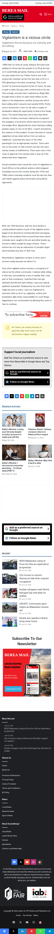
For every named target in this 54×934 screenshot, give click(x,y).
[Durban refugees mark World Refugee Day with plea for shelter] (9, 593)
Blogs (21, 26)
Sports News (7, 815)
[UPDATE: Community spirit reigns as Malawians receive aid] (9, 607)
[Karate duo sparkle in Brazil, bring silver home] (9, 622)
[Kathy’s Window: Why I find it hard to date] (40, 451)
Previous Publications (11, 775)
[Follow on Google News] (27, 382)
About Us (6, 770)
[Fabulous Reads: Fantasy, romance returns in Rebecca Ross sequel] (40, 420)
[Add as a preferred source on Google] (13, 17)
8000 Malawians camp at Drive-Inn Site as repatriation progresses (34, 564)
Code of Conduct (9, 784)
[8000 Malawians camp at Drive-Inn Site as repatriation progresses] (9, 564)
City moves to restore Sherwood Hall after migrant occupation (34, 578)
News (35, 915)
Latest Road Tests (9, 836)
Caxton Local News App (12, 848)
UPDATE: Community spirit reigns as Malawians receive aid (33, 607)
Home (5, 26)
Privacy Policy (8, 779)
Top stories (27, 915)
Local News (6, 807)
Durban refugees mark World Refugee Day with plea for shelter (34, 592)
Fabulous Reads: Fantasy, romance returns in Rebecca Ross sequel (39, 432)
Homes (5, 840)
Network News (8, 811)
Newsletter (6, 844)
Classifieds (6, 831)
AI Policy (5, 792)
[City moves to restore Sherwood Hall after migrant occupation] (9, 579)
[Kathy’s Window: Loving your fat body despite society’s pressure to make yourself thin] (14, 420)
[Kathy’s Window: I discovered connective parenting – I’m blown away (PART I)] (14, 452)
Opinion (14, 26)
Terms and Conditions (11, 788)
